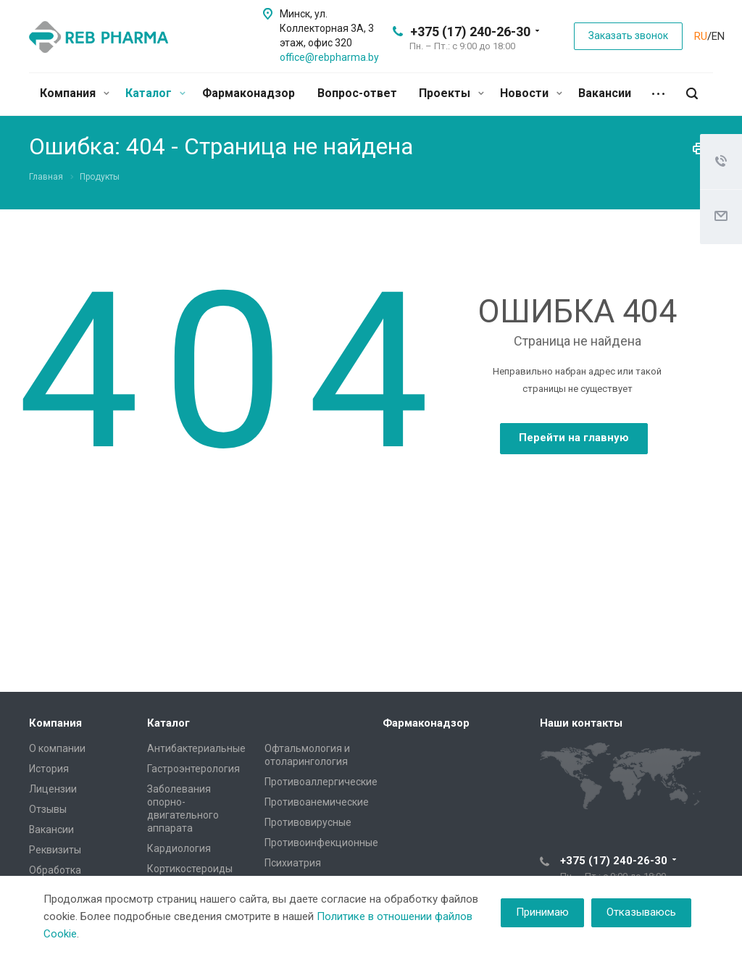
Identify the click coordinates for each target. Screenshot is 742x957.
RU (700, 36)
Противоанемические (316, 802)
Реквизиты (55, 850)
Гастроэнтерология (193, 768)
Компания (74, 93)
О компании (57, 748)
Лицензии (53, 789)
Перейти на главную (574, 437)
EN (718, 36)
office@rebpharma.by (329, 57)
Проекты (451, 93)
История (49, 768)
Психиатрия (292, 863)
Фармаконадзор (248, 93)
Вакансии (604, 93)
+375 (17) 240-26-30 (470, 31)
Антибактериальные (196, 748)
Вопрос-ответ (357, 93)
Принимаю (542, 912)
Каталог (155, 93)
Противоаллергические (321, 781)
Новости (531, 93)
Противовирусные (307, 822)
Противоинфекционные (321, 842)
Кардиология (179, 848)
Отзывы (48, 809)
